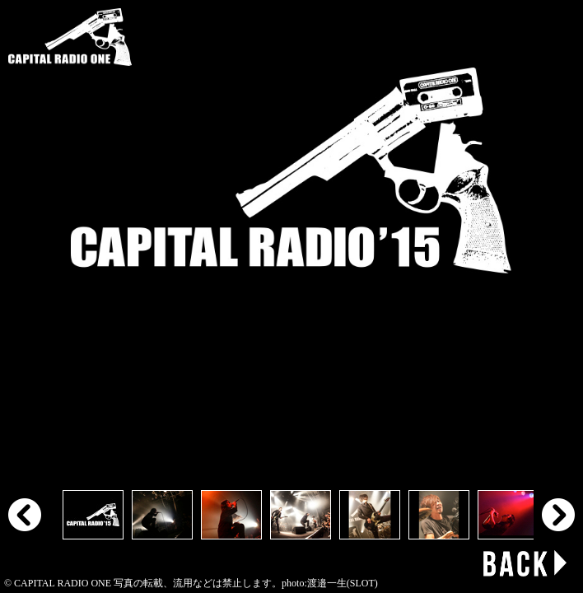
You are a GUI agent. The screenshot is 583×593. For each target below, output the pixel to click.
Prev (24, 515)
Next (558, 515)
